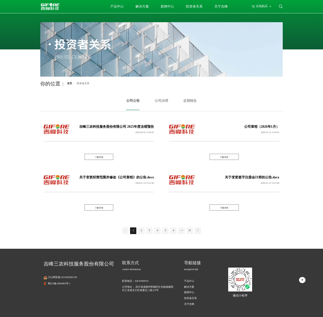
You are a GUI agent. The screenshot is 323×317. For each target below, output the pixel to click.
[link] (83, 83)
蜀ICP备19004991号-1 (59, 283)
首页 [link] (69, 83)
